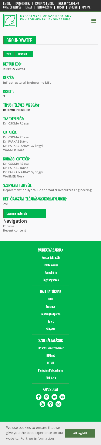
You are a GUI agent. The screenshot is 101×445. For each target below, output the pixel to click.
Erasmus (50, 306)
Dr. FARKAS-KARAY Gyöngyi (23, 146)
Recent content (14, 230)
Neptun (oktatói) (50, 257)
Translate (24, 54)
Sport (50, 321)
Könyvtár (50, 328)
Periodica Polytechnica (50, 370)
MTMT (50, 363)
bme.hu (7, 3)
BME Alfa (51, 377)
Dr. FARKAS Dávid (15, 141)
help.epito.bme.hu (68, 3)
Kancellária (50, 272)
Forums (8, 226)
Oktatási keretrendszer (50, 348)
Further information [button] (37, 438)
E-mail (29, 7)
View (8, 54)
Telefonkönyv (45, 7)
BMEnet (50, 355)
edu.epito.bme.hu (44, 3)
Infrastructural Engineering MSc (27, 82)
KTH (50, 299)
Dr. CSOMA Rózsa (16, 123)
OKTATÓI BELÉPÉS (12, 7)
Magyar (86, 7)
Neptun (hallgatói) (50, 314)
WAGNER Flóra (13, 150)
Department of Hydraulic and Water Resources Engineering (47, 190)
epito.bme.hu (23, 3)
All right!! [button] (80, 433)
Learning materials (16, 213)
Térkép (61, 7)
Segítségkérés (51, 280)
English (73, 7)
